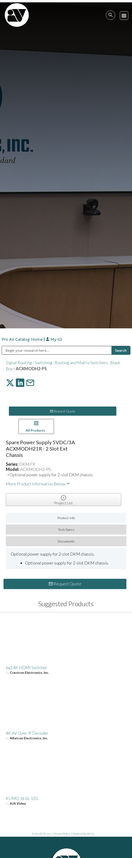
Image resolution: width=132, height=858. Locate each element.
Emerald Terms (41, 833)
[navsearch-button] (110, 15)
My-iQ (54, 339)
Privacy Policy (62, 833)
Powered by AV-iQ (83, 833)
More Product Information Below (38, 483)
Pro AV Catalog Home (22, 339)
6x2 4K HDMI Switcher (26, 667)
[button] (124, 15)
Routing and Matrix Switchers (81, 362)
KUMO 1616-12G (22, 798)
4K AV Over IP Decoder (27, 733)
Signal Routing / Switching (29, 362)
